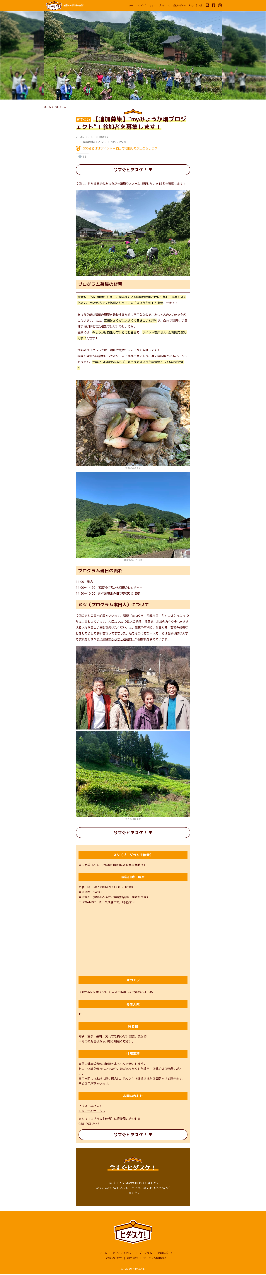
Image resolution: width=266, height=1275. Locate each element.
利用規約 (132, 1259)
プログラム (164, 5)
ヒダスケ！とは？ (147, 5)
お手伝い (83, 119)
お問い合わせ (195, 5)
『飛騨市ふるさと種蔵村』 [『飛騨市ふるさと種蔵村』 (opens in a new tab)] (117, 640)
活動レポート (179, 5)
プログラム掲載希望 (154, 1259)
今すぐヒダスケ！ (130, 170)
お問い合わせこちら (92, 1112)
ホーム (132, 5)
